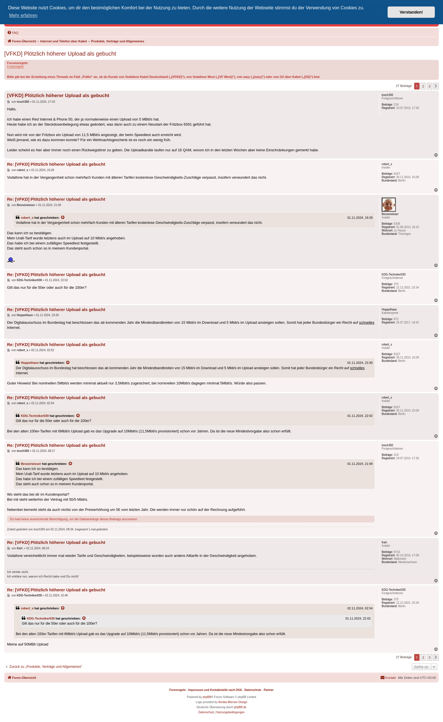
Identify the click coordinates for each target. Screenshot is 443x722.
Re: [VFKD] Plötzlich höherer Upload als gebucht (56, 164)
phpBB (207, 697)
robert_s (27, 217)
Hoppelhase (30, 362)
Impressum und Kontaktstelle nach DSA (215, 690)
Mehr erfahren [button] (23, 15)
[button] (436, 86)
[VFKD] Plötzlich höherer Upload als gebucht (60, 54)
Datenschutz (252, 690)
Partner (268, 690)
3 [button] (430, 86)
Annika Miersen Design (232, 702)
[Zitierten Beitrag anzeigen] (63, 217)
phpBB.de (240, 707)
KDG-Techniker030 (35, 415)
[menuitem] (12, 32)
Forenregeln (15, 66)
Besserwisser (31, 463)
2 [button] (423, 86)
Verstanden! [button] (411, 12)
